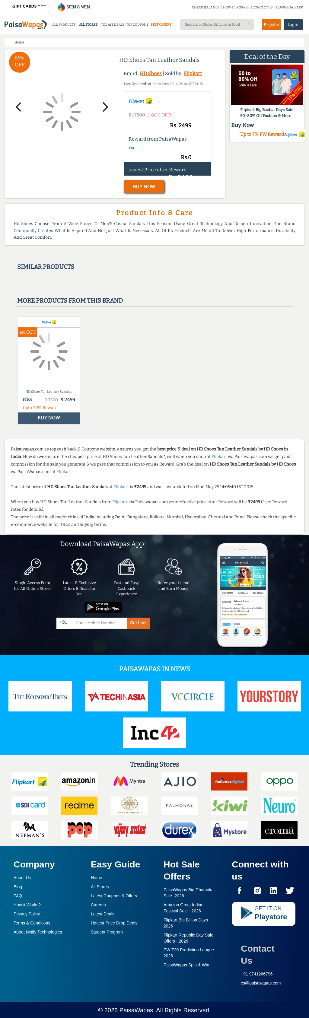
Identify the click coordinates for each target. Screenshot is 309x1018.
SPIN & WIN (73, 7)
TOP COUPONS (137, 25)
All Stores (100, 886)
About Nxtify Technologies (38, 932)
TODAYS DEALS (112, 25)
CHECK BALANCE (206, 7)
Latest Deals (102, 913)
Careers (98, 904)
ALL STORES (88, 25)
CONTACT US (263, 7)
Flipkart (193, 73)
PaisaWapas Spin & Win (186, 964)
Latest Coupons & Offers (114, 895)
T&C (132, 148)
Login (293, 24)
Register (271, 24)
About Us (22, 877)
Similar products (45, 266)
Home (96, 877)
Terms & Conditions (32, 923)
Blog (18, 886)
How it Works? (27, 904)
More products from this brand (70, 300)
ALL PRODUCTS (63, 25)
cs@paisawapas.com (261, 983)
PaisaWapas (136, 1010)
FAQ (18, 895)
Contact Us (258, 954)
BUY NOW (144, 186)
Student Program (107, 932)
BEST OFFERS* (162, 25)
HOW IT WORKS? (236, 7)
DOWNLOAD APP (289, 7)
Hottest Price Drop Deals (114, 923)
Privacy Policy (27, 913)
